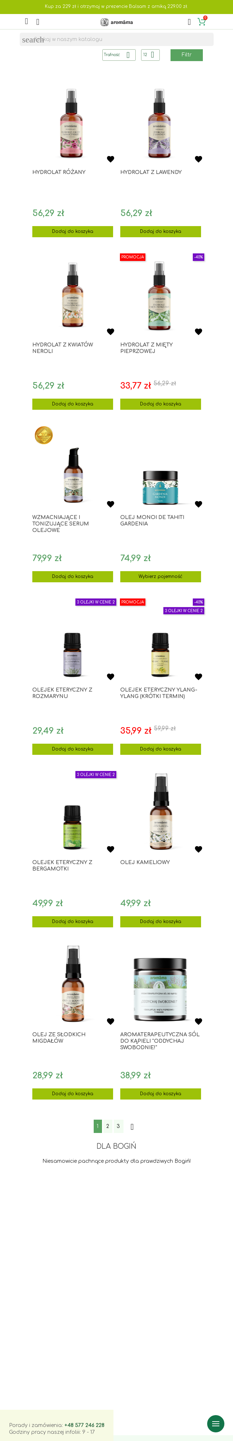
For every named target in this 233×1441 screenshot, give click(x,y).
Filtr (187, 55)
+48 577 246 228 (84, 1425)
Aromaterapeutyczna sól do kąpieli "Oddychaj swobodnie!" (160, 1041)
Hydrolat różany (58, 172)
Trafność (119, 55)
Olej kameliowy (145, 862)
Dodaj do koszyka (72, 231)
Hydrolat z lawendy (151, 172)
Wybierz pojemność (160, 576)
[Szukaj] (117, 39)
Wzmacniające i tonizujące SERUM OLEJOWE (60, 524)
